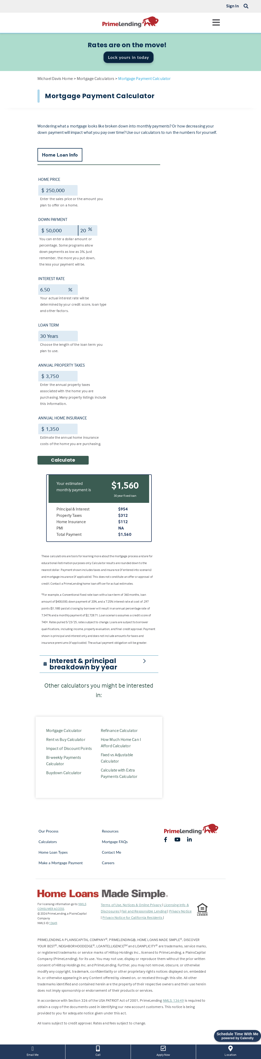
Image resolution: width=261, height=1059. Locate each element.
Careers (108, 863)
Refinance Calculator (119, 730)
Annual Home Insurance (62, 417)
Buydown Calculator (64, 772)
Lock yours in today (128, 57)
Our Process (49, 831)
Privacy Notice (180, 911)
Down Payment (52, 219)
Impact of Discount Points (69, 748)
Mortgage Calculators (95, 78)
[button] (101, 664)
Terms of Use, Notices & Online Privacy (131, 904)
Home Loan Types (53, 852)
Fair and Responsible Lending (144, 911)
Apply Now (163, 1050)
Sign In (232, 5)
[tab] (99, 664)
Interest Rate (51, 278)
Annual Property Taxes (61, 365)
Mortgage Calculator (64, 730)
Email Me (32, 1050)
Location (230, 1050)
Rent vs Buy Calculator (65, 739)
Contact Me (111, 852)
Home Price (49, 179)
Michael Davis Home (55, 78)
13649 (53, 923)
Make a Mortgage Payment (61, 863)
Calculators (48, 841)
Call (97, 1050)
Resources (110, 831)
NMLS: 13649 (173, 1000)
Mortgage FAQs (115, 841)
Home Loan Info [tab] (60, 155)
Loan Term (48, 325)
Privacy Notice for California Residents (132, 917)
